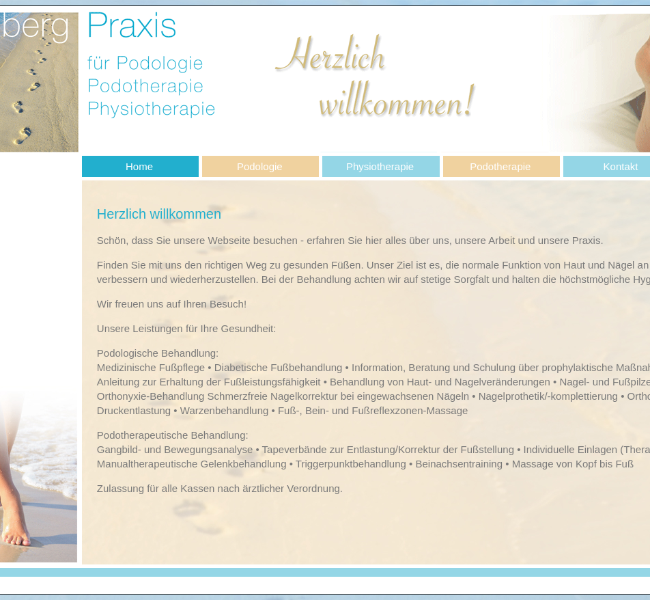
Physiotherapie (380, 166)
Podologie (260, 166)
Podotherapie (500, 166)
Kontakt (621, 166)
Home (139, 166)
